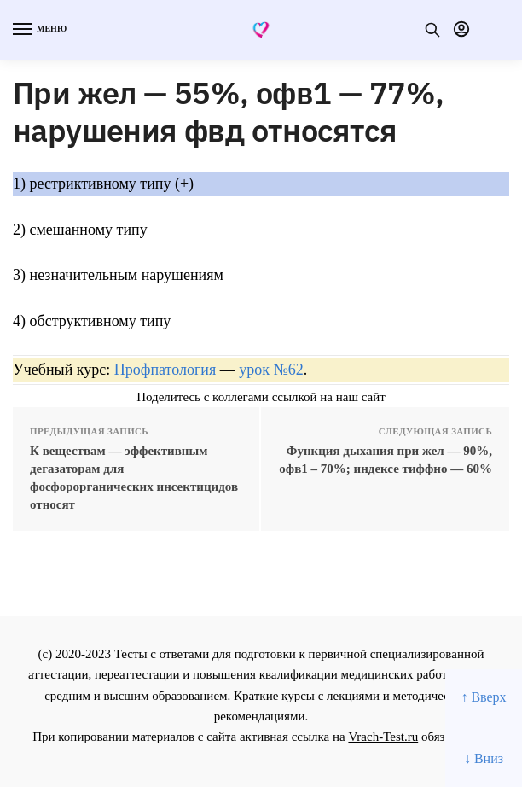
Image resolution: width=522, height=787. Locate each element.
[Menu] (38, 30)
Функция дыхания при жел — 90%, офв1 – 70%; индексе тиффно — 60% (385, 459)
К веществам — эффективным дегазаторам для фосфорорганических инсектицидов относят (134, 477)
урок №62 (271, 369)
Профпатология (165, 369)
